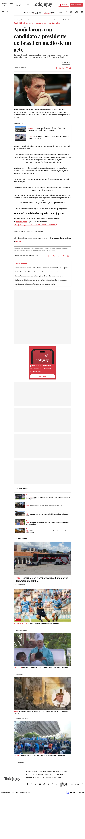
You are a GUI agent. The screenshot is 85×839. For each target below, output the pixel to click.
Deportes (56, 772)
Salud (35, 775)
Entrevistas (61, 775)
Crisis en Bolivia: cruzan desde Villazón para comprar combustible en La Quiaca (41, 268)
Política (52, 12)
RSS (72, 784)
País (45, 12)
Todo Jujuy (17, 20)
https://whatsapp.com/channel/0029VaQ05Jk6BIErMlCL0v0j (35, 225)
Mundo (60, 12)
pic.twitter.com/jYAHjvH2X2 (53, 160)
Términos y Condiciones (55, 784)
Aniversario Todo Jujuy (53, 777)
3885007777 (19, 241)
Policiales (38, 14)
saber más (42, 376)
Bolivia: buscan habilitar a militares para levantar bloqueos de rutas (37, 272)
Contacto (77, 784)
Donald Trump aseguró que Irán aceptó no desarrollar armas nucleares (39, 276)
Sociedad (41, 775)
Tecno (47, 775)
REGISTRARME (77, 5)
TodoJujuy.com (21, 222)
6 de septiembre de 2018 (53, 162)
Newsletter (48, 14)
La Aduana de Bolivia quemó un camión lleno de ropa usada (35, 284)
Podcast (53, 775)
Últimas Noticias (28, 12)
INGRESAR (64, 5)
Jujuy (39, 12)
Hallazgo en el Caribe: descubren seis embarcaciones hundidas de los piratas (41, 280)
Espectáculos (31, 777)
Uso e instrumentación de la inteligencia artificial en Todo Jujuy (64, 784)
